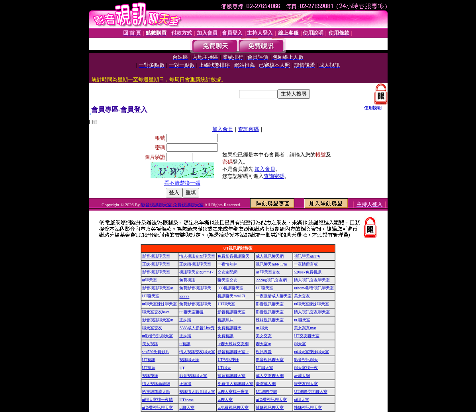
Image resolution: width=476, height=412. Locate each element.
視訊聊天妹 (189, 359)
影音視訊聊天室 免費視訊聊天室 (172, 204)
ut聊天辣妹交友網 (233, 344)
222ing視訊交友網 (271, 280)
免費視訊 (187, 280)
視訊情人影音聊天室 (197, 391)
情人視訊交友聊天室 (197, 256)
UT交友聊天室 (306, 336)
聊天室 (300, 344)
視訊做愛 (264, 352)
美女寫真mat (305, 328)
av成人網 (301, 375)
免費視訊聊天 (229, 328)
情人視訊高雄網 (156, 383)
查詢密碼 (248, 129)
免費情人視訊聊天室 (235, 383)
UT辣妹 (148, 367)
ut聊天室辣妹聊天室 (159, 304)
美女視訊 (150, 344)
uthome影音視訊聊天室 (314, 288)
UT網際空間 (266, 391)
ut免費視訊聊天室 (271, 399)
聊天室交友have (156, 312)
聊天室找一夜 (306, 367)
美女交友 (302, 296)
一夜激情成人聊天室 (274, 296)
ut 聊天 (262, 328)
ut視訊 (184, 344)
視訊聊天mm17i (231, 296)
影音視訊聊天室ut (157, 288)
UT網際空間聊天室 (310, 391)
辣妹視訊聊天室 (270, 320)
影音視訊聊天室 (156, 256)
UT (181, 368)
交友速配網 (227, 272)
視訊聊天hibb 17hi (271, 264)
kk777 (184, 296)
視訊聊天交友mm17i (196, 272)
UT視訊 (148, 359)
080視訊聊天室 (230, 288)
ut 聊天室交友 (268, 272)
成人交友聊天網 (270, 375)
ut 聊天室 (302, 320)
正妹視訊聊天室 (156, 264)
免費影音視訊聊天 (233, 256)
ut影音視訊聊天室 (157, 336)
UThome (186, 400)
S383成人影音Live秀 (197, 328)
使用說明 (373, 107)
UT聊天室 (264, 288)
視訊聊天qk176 (307, 256)
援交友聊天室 (306, 383)
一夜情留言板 (306, 264)
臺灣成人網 (266, 383)
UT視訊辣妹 (228, 359)
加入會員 (222, 129)
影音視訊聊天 (306, 359)
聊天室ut (263, 344)
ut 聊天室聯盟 (191, 312)
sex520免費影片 (155, 352)
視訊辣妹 (225, 320)
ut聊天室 (149, 280)
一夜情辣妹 (227, 264)
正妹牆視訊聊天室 (195, 264)
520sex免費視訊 (307, 272)
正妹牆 (185, 320)
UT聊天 (224, 367)
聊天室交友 (227, 280)
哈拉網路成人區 (156, 391)
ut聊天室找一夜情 (233, 391)
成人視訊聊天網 (270, 256)
